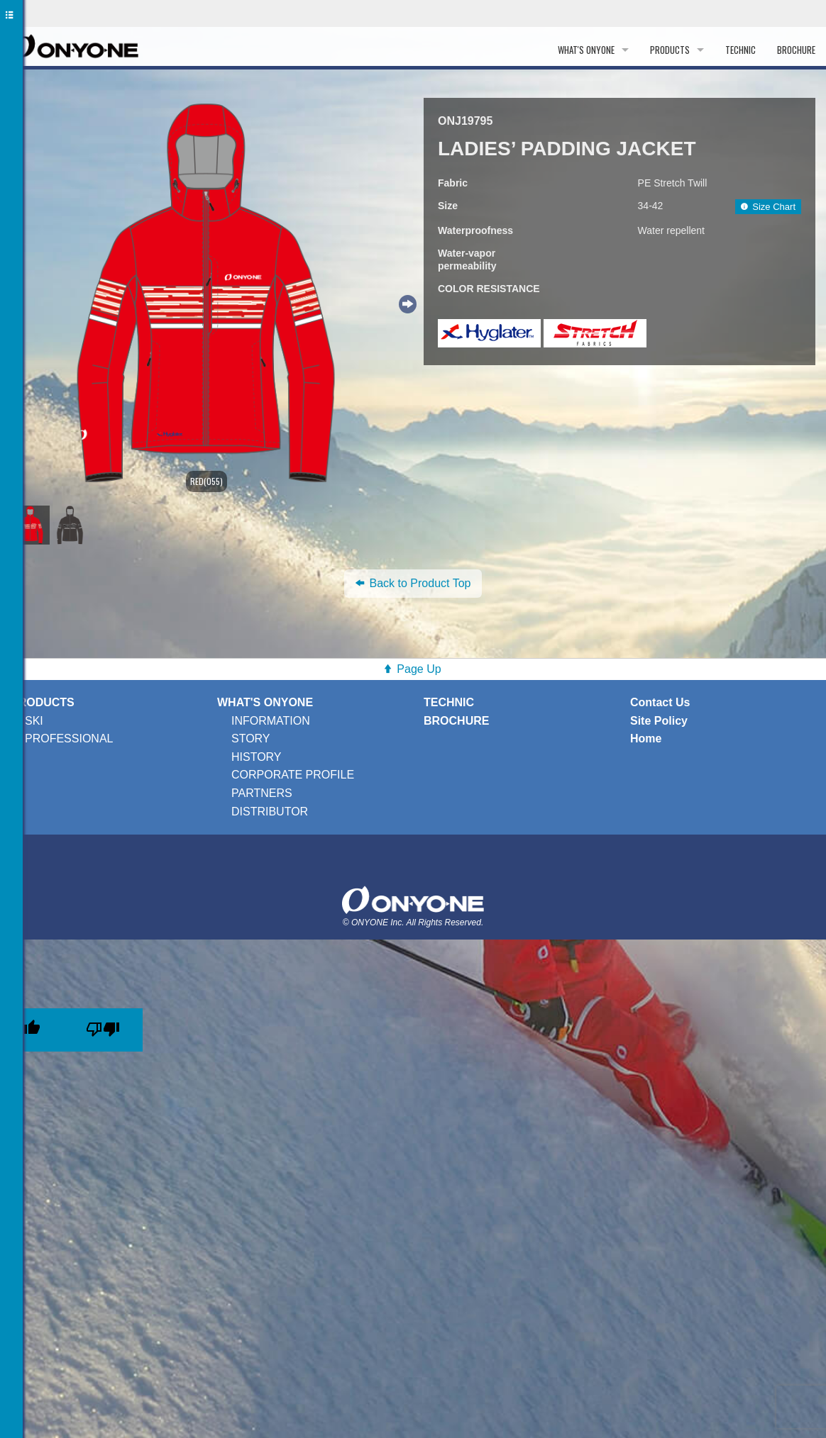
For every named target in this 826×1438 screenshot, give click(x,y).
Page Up (419, 669)
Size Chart (768, 206)
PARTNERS (261, 793)
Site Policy (659, 721)
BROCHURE (796, 50)
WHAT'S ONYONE (586, 50)
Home (645, 738)
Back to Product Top (413, 583)
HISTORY (256, 757)
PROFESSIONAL (69, 738)
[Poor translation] (103, 1030)
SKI (34, 721)
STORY (250, 738)
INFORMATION (270, 721)
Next (406, 302)
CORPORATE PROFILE (292, 775)
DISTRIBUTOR (269, 812)
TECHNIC (740, 50)
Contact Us (660, 702)
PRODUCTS (670, 50)
